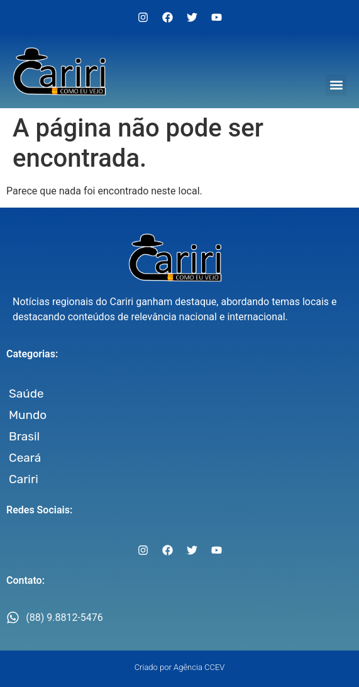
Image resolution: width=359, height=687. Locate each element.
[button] (336, 85)
